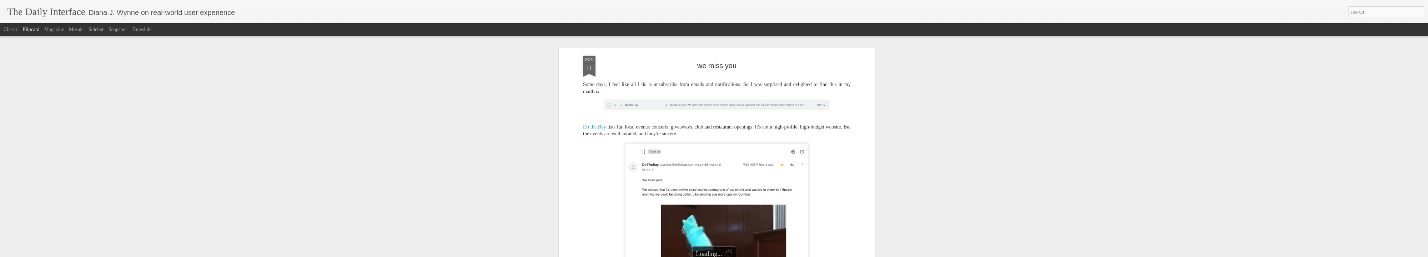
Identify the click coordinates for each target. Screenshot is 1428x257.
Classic (11, 29)
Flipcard (31, 29)
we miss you (716, 66)
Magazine (54, 29)
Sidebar (96, 29)
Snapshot (118, 29)
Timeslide (142, 29)
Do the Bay (594, 127)
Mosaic (76, 29)
